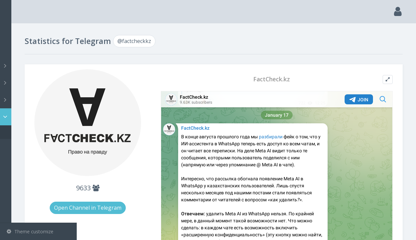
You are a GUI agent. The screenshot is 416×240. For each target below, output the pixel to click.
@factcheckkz (31, 132)
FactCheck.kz (293, 79)
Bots (39, 99)
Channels (39, 65)
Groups (39, 82)
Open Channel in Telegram (142, 195)
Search (17, 49)
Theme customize (30, 231)
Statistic (40, 117)
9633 (142, 175)
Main (16, 32)
